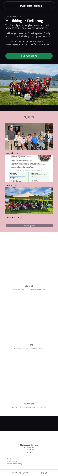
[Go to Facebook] (40, 472)
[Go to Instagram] (43, 472)
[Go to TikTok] (46, 472)
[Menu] (8, 5)
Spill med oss (29, 55)
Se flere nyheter (30, 226)
